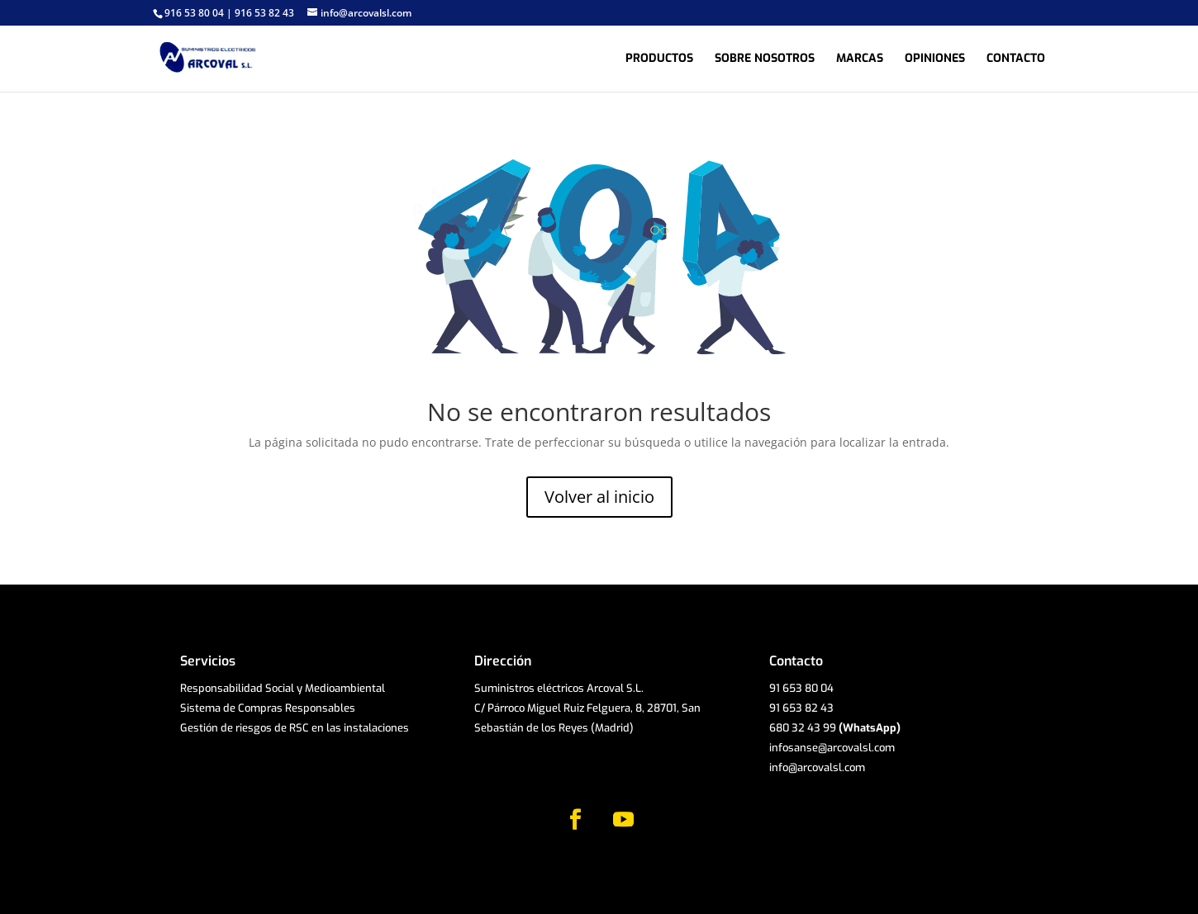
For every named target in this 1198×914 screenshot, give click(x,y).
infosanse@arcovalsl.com (832, 748)
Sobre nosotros (765, 59)
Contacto (1015, 59)
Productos (659, 59)
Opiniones (935, 59)
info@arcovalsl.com (817, 767)
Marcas (859, 59)
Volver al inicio (599, 496)
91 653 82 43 (801, 708)
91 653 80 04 (801, 688)
